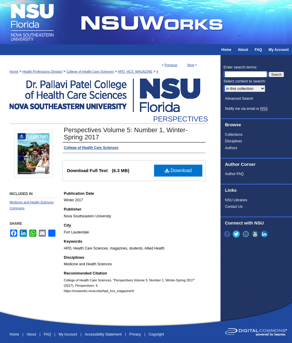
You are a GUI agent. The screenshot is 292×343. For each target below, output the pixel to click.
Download (178, 170)
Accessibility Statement (104, 334)
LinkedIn (265, 234)
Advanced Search (239, 98)
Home (14, 71)
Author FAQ (234, 174)
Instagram (246, 234)
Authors (231, 148)
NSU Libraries (236, 200)
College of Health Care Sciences (90, 71)
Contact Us (234, 207)
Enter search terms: (240, 67)
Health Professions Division (42, 71)
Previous (170, 65)
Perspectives (180, 119)
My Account (68, 334)
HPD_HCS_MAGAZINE (135, 71)
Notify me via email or (246, 109)
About (32, 334)
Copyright (156, 334)
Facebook (227, 234)
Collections (234, 134)
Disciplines (233, 141)
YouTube (255, 234)
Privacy (135, 334)
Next (190, 65)
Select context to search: (244, 81)
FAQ (48, 334)
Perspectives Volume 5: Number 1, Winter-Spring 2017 (126, 133)
